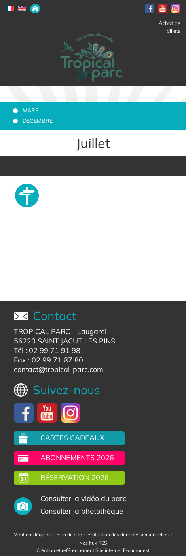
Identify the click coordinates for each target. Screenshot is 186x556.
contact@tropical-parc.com (58, 369)
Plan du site (69, 534)
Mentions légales (32, 534)
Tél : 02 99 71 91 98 (47, 350)
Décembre (38, 120)
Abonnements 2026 (77, 457)
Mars (31, 110)
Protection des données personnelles (128, 534)
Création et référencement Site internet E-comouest (93, 550)
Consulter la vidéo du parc (83, 498)
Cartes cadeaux (72, 437)
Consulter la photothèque (81, 511)
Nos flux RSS (93, 543)
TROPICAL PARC (42, 331)
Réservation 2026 (74, 477)
